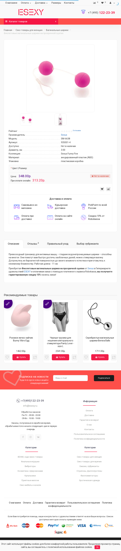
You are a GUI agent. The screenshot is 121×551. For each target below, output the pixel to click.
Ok (97, 547)
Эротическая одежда (89, 480)
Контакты (69, 3)
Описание (13, 243)
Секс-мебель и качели (30, 485)
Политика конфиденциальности (89, 439)
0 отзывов (77, 131)
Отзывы (33, 243)
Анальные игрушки (30, 461)
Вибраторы (30, 466)
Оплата (26, 3)
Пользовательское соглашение (89, 434)
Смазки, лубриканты (89, 466)
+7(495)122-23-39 (30, 401)
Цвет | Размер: (19, 168)
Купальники (30, 475)
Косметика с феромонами (30, 471)
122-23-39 (101, 13)
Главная (8, 30)
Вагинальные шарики (57, 30)
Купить (21, 357)
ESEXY (27, 271)
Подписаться (104, 378)
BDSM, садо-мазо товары (30, 457)
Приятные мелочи (30, 480)
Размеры (56, 3)
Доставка (41, 3)
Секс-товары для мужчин (89, 461)
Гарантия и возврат (89, 420)
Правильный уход (57, 243)
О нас (89, 425)
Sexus (91, 268)
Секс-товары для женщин (29, 30)
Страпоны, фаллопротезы (89, 471)
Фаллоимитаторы (89, 475)
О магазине (11, 3)
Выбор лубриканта (87, 243)
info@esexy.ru (30, 406)
